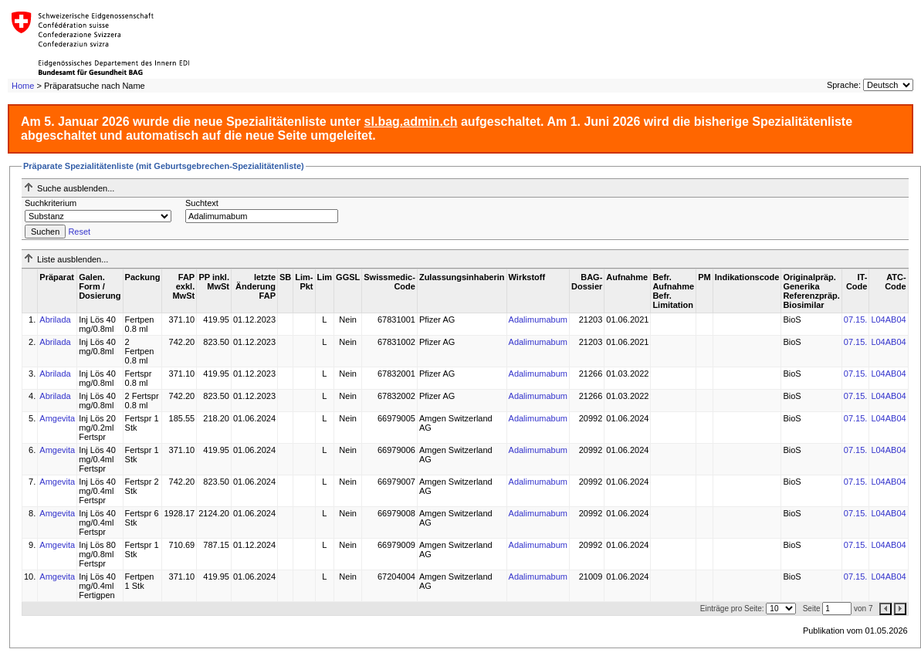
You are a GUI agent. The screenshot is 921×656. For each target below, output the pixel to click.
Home (23, 85)
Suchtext (201, 203)
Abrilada (54, 319)
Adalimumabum (538, 319)
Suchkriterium (50, 203)
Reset (79, 231)
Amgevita (57, 418)
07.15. (856, 319)
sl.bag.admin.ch (411, 121)
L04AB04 (888, 319)
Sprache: (844, 85)
